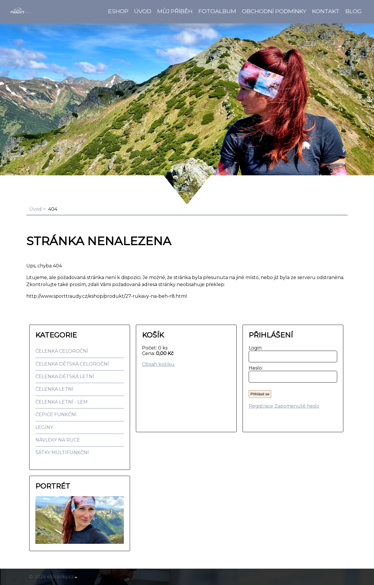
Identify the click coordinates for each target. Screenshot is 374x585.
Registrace (261, 406)
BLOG (353, 11)
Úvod (142, 11)
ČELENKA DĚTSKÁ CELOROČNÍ (72, 364)
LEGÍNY (44, 427)
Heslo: (254, 368)
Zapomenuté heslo (296, 406)
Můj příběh (175, 11)
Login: (254, 348)
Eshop (118, 11)
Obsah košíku (158, 364)
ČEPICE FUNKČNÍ (56, 414)
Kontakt (326, 11)
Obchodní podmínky (274, 11)
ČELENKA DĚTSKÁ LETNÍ (64, 376)
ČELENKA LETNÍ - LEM (61, 402)
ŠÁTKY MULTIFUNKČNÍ (62, 452)
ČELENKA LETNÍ (54, 389)
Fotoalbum (217, 11)
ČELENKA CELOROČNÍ (61, 351)
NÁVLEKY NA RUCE (57, 440)
